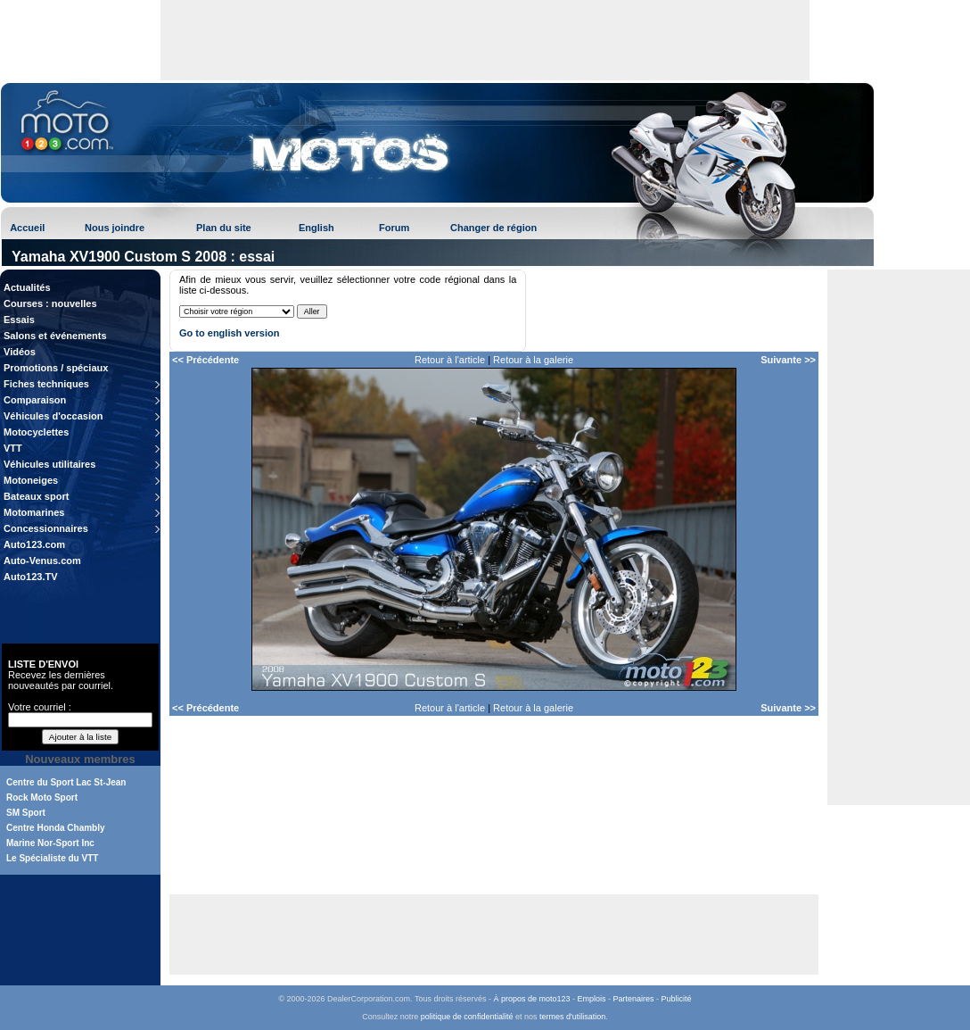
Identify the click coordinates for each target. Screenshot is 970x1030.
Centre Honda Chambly (55, 828)
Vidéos (20, 351)
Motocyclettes (36, 432)
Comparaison (35, 400)
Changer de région (493, 227)
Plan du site (223, 227)
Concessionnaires (46, 528)
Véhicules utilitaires (49, 464)
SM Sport (25, 813)
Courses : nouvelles (50, 303)
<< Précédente (205, 359)
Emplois (592, 998)
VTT (13, 448)
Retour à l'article (450, 359)
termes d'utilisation (572, 1016)
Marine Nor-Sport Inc (50, 843)
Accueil (27, 227)
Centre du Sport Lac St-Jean (66, 782)
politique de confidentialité (467, 1016)
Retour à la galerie (533, 359)
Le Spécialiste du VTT (52, 858)
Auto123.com (34, 544)
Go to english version (229, 333)
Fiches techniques (46, 383)
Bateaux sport (36, 496)
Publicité (677, 998)
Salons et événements (55, 335)
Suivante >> (788, 359)
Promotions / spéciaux (56, 367)
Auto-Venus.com (42, 560)
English (316, 227)
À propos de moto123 (531, 998)
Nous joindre (114, 227)
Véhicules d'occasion (53, 416)
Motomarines (34, 512)
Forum (394, 227)
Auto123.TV (31, 576)
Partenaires (633, 998)
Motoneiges (31, 480)
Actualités (27, 287)
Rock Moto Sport (42, 797)
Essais (19, 319)
